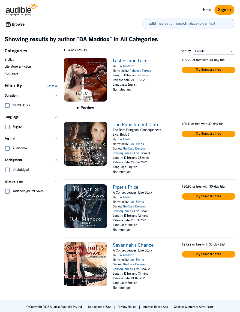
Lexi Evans (137, 144)
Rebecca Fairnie (140, 71)
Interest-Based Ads (155, 307)
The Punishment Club (135, 125)
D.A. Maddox (125, 66)
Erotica (9, 60)
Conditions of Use (100, 307)
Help (207, 10)
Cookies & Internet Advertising (194, 307)
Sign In (224, 9)
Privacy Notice (127, 307)
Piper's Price (125, 187)
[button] (31, 95)
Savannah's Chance (133, 245)
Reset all (52, 86)
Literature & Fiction (18, 67)
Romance (11, 73)
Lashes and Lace (130, 61)
